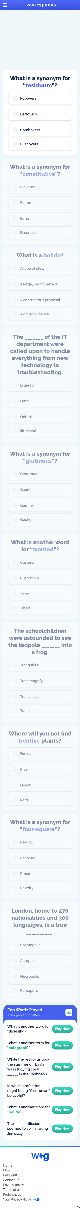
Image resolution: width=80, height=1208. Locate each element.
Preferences (12, 1194)
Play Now (62, 1029)
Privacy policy (13, 1185)
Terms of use (12, 1190)
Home (7, 1165)
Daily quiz (10, 1175)
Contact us (11, 1180)
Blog (6, 1170)
